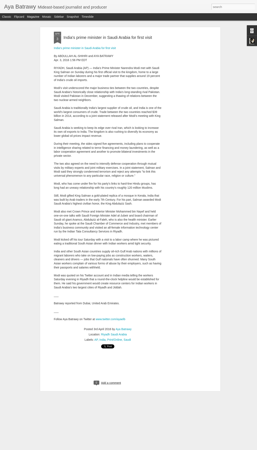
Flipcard (19, 16)
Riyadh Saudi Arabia (114, 334)
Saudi (127, 339)
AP (96, 339)
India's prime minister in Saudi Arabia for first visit (107, 37)
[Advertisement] (184, 96)
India (103, 339)
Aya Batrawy (123, 329)
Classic (6, 16)
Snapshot (73, 16)
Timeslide (88, 16)
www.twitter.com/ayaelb (110, 319)
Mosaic (46, 16)
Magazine (33, 16)
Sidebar (59, 16)
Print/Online (114, 339)
